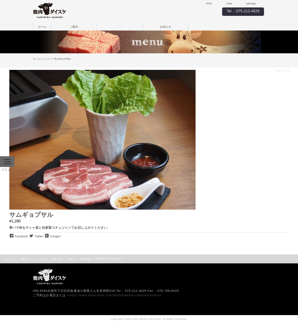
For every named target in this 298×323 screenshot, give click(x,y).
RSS (209, 3)
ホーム (42, 26)
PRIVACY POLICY (109, 259)
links (229, 3)
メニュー (119, 26)
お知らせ (165, 26)
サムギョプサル (31, 214)
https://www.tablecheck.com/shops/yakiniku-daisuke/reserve (115, 295)
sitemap (251, 3)
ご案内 (74, 26)
